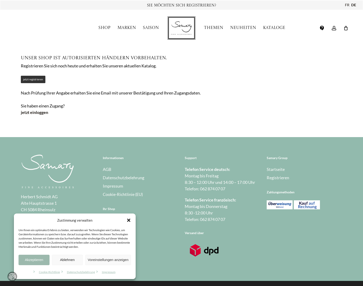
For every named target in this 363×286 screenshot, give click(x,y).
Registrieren (278, 177)
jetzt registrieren (33, 79)
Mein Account (115, 220)
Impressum (109, 272)
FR (347, 5)
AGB (107, 169)
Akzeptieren (34, 260)
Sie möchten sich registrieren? (181, 5)
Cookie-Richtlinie (49, 272)
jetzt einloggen (34, 112)
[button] (128, 220)
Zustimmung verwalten (12, 276)
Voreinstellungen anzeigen (108, 260)
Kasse (108, 228)
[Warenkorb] (345, 28)
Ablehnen (67, 260)
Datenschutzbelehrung (81, 272)
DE (353, 5)
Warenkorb (113, 236)
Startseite (276, 169)
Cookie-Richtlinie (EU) (123, 194)
